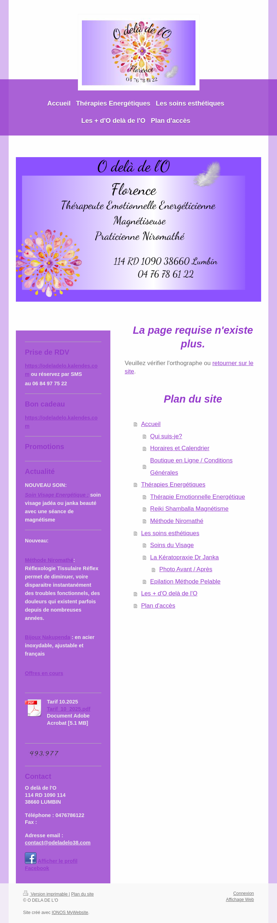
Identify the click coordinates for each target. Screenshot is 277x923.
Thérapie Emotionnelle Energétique (197, 496)
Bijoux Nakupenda (47, 637)
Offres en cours (44, 673)
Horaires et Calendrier (179, 448)
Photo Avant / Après (185, 569)
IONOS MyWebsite (70, 912)
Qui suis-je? (166, 436)
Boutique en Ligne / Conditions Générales (191, 466)
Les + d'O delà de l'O (169, 593)
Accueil (151, 424)
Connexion (243, 893)
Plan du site (82, 894)
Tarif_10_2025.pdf (69, 709)
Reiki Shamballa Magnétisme (189, 508)
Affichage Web (240, 899)
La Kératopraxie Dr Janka (184, 557)
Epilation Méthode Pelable (185, 581)
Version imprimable (46, 894)
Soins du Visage (172, 545)
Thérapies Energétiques (173, 484)
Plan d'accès (158, 605)
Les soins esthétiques (170, 533)
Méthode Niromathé (176, 521)
